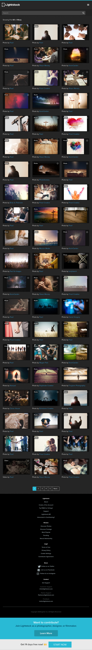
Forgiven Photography (77, 385)
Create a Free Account (46, 505)
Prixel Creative (44, 88)
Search (83, 13)
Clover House (15, 408)
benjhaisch (73, 271)
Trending (46, 535)
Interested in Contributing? (46, 517)
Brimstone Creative (46, 408)
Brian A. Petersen (16, 202)
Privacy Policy (46, 550)
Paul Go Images (15, 271)
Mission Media (44, 248)
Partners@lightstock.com (46, 595)
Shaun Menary (44, 65)
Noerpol (13, 385)
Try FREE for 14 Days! (46, 508)
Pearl (12, 42)
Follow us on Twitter (47, 566)
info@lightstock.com (46, 589)
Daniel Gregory (74, 317)
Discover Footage (46, 529)
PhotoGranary (44, 180)
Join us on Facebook (47, 570)
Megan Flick (43, 362)
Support (46, 511)
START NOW (60, 644)
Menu (88, 5)
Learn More (46, 633)
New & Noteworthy (46, 538)
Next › (56, 488)
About (46, 502)
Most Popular (46, 532)
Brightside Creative (46, 385)
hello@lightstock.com (46, 601)
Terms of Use (46, 547)
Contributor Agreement (46, 557)
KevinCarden (73, 65)
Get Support (46, 583)
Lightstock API (46, 514)
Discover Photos (46, 526)
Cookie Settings (46, 553)
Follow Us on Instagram (47, 573)
